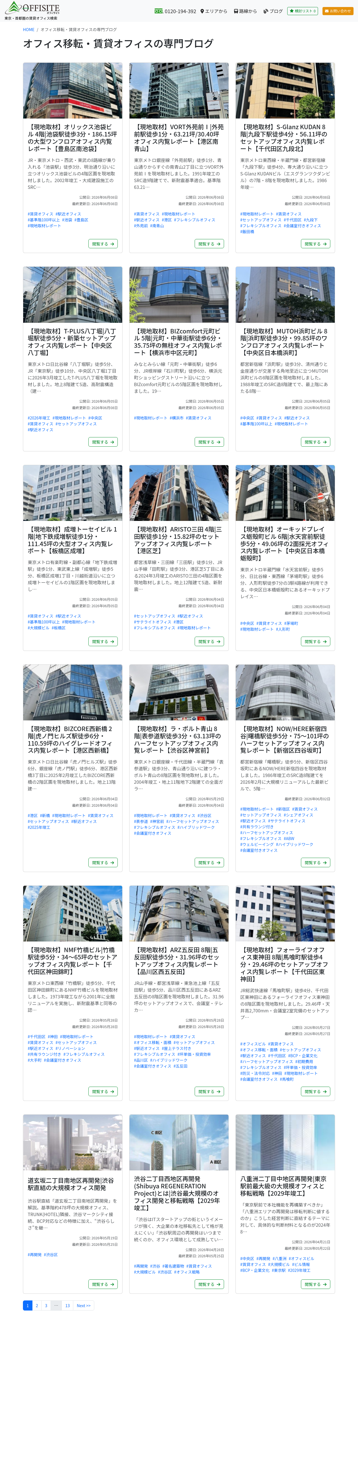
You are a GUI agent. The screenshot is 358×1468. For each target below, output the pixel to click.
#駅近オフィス (68, 214)
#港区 (167, 219)
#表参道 (141, 821)
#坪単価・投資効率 (194, 1054)
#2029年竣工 (299, 1270)
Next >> (84, 1305)
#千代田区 (293, 219)
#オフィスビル (253, 1044)
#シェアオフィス (299, 815)
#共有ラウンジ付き (257, 826)
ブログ (273, 11)
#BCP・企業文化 (302, 1055)
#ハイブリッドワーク (196, 827)
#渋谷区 (204, 815)
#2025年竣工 (39, 827)
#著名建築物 (173, 1266)
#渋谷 (155, 1266)
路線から (245, 11)
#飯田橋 (247, 231)
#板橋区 (59, 627)
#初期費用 (304, 1061)
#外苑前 (141, 225)
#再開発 (35, 1254)
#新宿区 (283, 809)
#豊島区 (81, 219)
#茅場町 (291, 623)
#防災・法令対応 (255, 1073)
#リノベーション (70, 1048)
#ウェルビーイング (257, 844)
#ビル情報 (301, 1264)
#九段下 (311, 219)
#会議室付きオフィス (302, 225)
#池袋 (67, 219)
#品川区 (141, 1060)
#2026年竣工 (39, 418)
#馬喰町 (287, 1079)
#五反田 (181, 1066)
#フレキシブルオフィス (194, 219)
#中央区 (95, 418)
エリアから (214, 11)
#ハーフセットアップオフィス (192, 821)
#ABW (289, 838)
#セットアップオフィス (261, 219)
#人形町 (283, 629)
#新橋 (45, 815)
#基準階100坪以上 (44, 219)
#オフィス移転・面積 (152, 1042)
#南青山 (157, 225)
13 (67, 1305)
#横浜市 (177, 418)
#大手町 (35, 1060)
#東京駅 (279, 1270)
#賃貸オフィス (40, 214)
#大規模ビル (39, 627)
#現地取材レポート (44, 225)
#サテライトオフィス (152, 622)
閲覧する (103, 244)
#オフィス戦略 (187, 1272)
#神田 (53, 1036)
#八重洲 (280, 1258)
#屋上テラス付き (177, 1048)
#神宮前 (157, 821)
